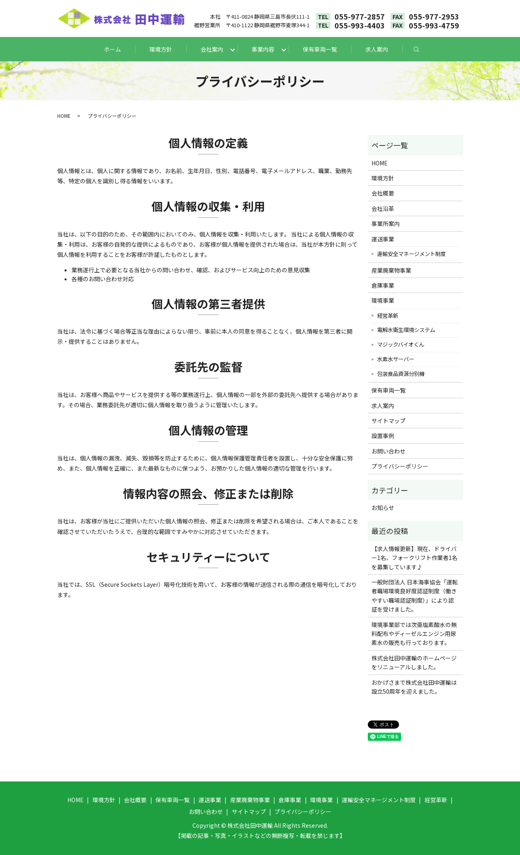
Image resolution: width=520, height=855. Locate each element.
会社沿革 (382, 208)
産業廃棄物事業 (391, 270)
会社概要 (382, 193)
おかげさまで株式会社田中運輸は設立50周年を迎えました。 (414, 686)
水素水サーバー (395, 359)
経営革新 (387, 315)
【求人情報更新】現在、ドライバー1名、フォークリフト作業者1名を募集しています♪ (414, 558)
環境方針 (160, 49)
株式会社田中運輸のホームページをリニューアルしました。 (414, 662)
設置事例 (382, 436)
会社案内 (212, 49)
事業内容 (263, 49)
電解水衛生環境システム (406, 330)
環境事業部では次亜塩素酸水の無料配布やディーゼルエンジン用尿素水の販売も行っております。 (414, 634)
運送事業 (382, 239)
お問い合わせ (388, 451)
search (423, 49)
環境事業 (382, 300)
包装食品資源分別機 (401, 373)
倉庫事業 (382, 285)
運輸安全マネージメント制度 (411, 254)
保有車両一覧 (320, 49)
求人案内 (376, 49)
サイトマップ (388, 421)
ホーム (112, 49)
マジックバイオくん (400, 344)
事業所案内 (385, 223)
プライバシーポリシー (399, 466)
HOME (64, 115)
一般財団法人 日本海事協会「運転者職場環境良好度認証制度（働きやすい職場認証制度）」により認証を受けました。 (414, 595)
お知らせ (382, 507)
